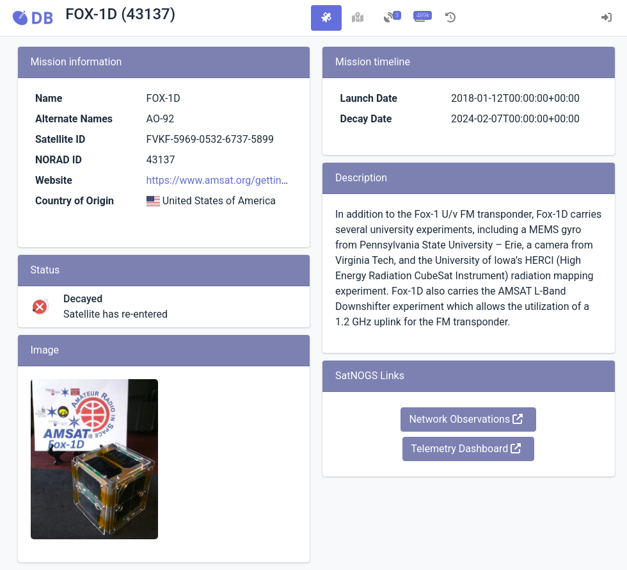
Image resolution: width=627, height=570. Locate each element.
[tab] (326, 18)
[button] (32, 18)
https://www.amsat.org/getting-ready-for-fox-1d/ (257, 180)
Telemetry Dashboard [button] (466, 449)
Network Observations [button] (466, 419)
